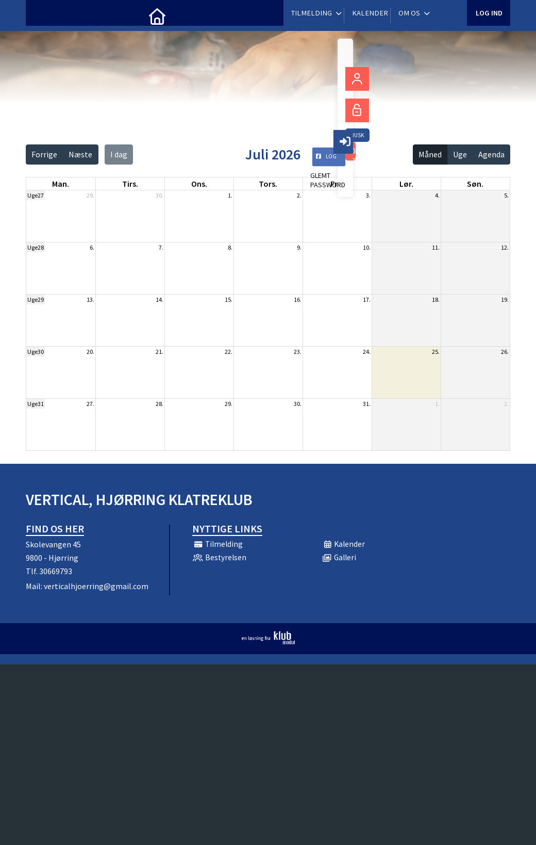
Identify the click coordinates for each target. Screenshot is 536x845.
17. (367, 299)
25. (436, 351)
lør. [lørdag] (406, 183)
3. (368, 195)
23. (297, 351)
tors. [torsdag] (268, 183)
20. (90, 351)
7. (161, 247)
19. (505, 299)
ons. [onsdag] (199, 183)
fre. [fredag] (337, 183)
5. (506, 195)
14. (159, 299)
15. (228, 299)
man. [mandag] (60, 183)
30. (159, 195)
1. (230, 195)
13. (90, 299)
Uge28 (35, 247)
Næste (80, 154)
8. (230, 247)
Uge (460, 154)
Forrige (44, 154)
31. (367, 404)
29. (90, 195)
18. (436, 299)
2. (299, 195)
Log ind (488, 15)
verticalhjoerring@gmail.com (96, 586)
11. (436, 247)
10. (367, 247)
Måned (430, 154)
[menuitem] (41, 15)
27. (90, 404)
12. (505, 247)
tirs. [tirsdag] (130, 183)
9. (299, 247)
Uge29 (35, 299)
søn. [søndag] (475, 183)
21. (159, 351)
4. (437, 195)
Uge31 (35, 404)
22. (228, 351)
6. (92, 247)
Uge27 (35, 195)
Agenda (491, 154)
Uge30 (35, 351)
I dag (118, 154)
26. (505, 351)
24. (367, 351)
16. (297, 299)
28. (159, 404)
